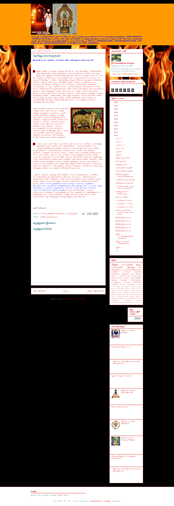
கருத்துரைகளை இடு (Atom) (75, 299)
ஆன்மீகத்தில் (130, 284)
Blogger (108, 501)
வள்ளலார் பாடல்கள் (133, 302)
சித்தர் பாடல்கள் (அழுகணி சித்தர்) (128, 439)
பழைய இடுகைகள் (95, 291)
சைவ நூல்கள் (121, 161)
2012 (116, 132)
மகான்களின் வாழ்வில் (124, 168)
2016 (116, 119)
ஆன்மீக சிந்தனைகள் (133, 270)
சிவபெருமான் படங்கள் (120, 278)
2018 (116, 112)
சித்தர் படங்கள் (136, 288)
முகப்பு (66, 291)
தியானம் (132, 296)
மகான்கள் (125, 274)
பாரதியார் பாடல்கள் (121, 272)
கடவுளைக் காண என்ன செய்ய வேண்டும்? (125, 187)
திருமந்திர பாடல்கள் (123, 298)
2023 (116, 106)
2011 (116, 135)
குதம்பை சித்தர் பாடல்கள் (121, 376)
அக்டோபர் (120, 145)
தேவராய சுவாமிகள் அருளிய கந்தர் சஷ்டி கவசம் (125, 212)
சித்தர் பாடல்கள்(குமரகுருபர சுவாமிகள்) (125, 236)
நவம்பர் (119, 142)
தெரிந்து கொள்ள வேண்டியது (122, 193)
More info (63, 495)
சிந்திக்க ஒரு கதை (122, 158)
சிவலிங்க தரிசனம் (122, 296)
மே (117, 251)
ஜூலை (119, 155)
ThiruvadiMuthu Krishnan (124, 63)
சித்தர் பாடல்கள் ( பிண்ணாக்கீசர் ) (122, 242)
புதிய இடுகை (39, 291)
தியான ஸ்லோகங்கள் (119, 407)
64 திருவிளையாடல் (123, 217)
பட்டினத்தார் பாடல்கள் (124, 203)
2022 (116, 109)
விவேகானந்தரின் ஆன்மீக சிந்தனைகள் (125, 175)
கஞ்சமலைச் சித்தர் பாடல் (121, 347)
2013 (116, 129)
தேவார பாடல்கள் (118, 276)
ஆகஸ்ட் (119, 152)
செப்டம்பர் (120, 148)
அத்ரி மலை (122, 284)
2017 (116, 116)
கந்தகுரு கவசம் (121, 164)
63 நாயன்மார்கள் (134, 276)
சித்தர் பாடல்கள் (122, 264)
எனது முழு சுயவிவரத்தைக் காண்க (124, 74)
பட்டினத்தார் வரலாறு (124, 200)
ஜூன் (118, 248)
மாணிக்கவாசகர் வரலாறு (125, 180)
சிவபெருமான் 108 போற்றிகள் (126, 294)
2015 (116, 122)
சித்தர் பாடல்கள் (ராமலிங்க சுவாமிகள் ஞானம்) (126, 290)
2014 (116, 125)
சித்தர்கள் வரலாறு (117, 292)
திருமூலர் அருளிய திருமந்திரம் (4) (128, 391)
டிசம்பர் (119, 138)
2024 (116, 102)
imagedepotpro (96, 501)
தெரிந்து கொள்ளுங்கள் (48, 217)
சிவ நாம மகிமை (122, 197)
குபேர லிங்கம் (125, 288)
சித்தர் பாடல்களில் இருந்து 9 (128, 422)
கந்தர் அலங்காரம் (131, 286)
